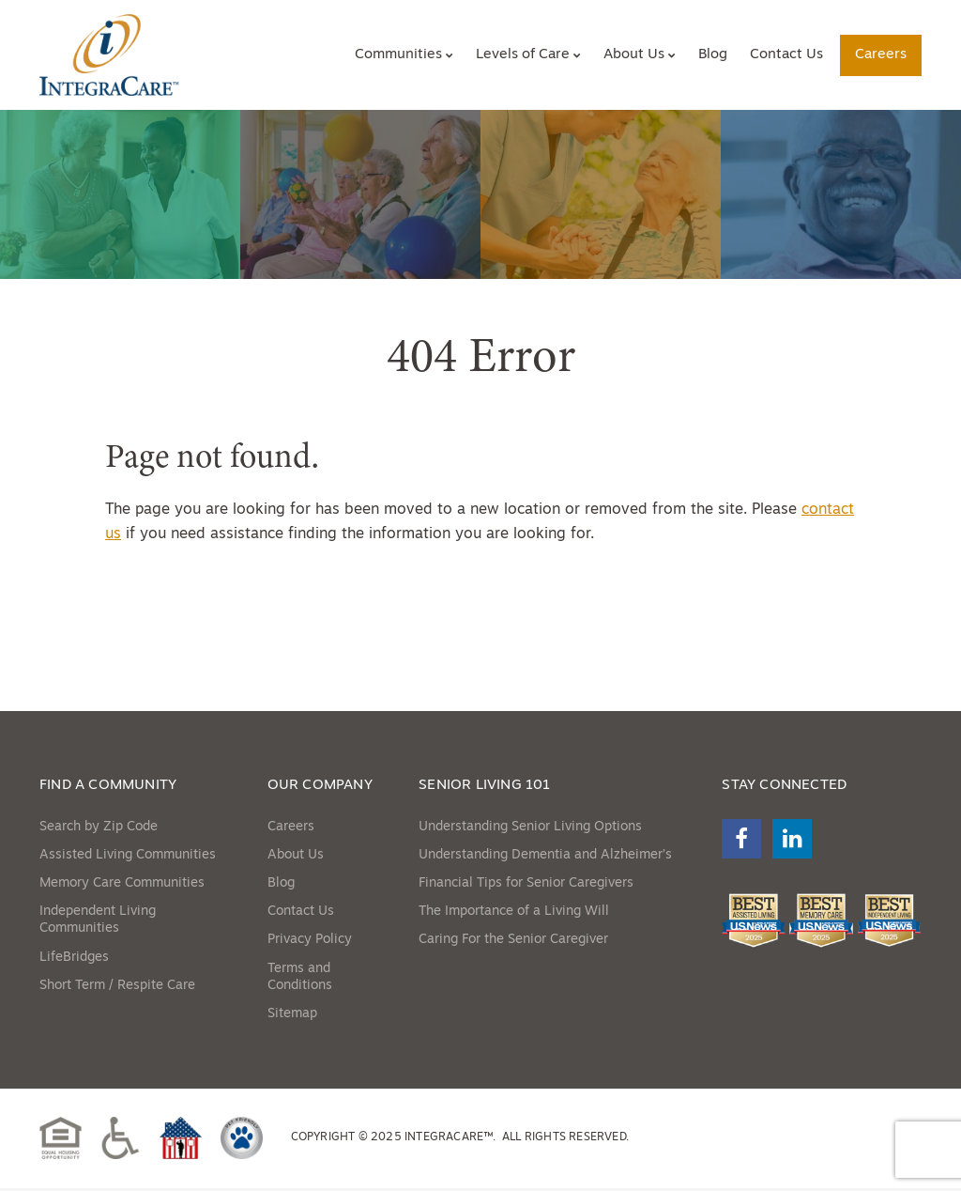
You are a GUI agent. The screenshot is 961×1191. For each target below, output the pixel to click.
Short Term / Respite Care (117, 989)
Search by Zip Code (98, 830)
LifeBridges (74, 959)
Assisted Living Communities (127, 858)
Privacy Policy (309, 943)
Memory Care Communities (122, 886)
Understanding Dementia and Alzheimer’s (545, 858)
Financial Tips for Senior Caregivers (526, 886)
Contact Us (786, 55)
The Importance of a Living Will (514, 914)
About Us (633, 55)
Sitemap (292, 1017)
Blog (712, 55)
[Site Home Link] (111, 56)
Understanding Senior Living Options (530, 830)
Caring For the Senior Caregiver (513, 943)
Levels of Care (523, 55)
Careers (881, 55)
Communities (398, 55)
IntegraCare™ (448, 1140)
